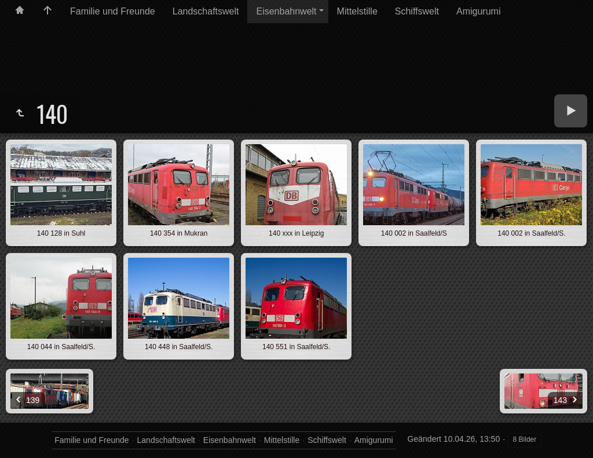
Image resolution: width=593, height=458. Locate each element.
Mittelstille (357, 11)
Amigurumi (478, 11)
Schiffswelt (417, 11)
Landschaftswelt (206, 11)
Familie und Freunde (112, 11)
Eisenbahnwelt (286, 11)
